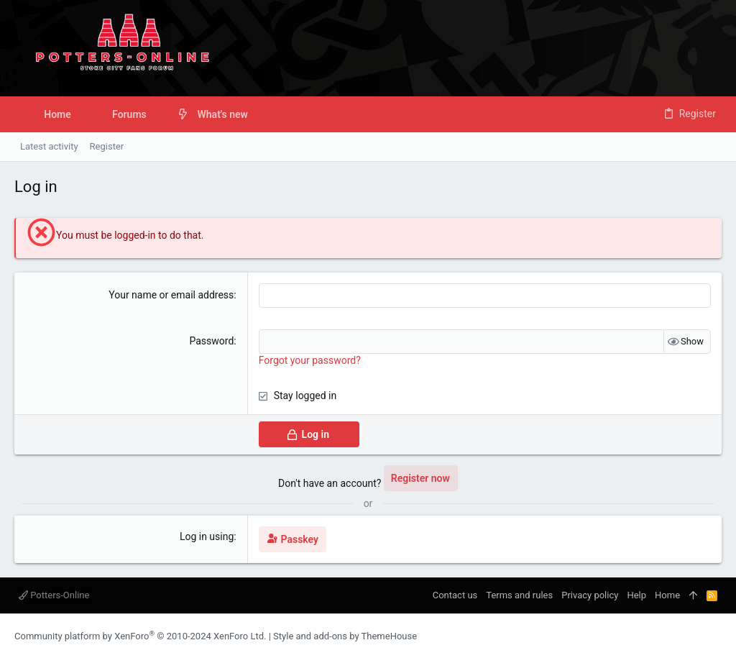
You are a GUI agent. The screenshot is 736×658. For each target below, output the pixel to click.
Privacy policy (589, 595)
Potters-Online (54, 595)
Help (636, 595)
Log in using (207, 536)
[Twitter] (715, 636)
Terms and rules (519, 595)
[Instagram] (693, 636)
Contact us (455, 595)
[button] (157, 114)
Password (211, 341)
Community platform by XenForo (140, 636)
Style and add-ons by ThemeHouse (345, 636)
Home (667, 595)
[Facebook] (672, 636)
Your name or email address (171, 295)
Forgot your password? (310, 360)
